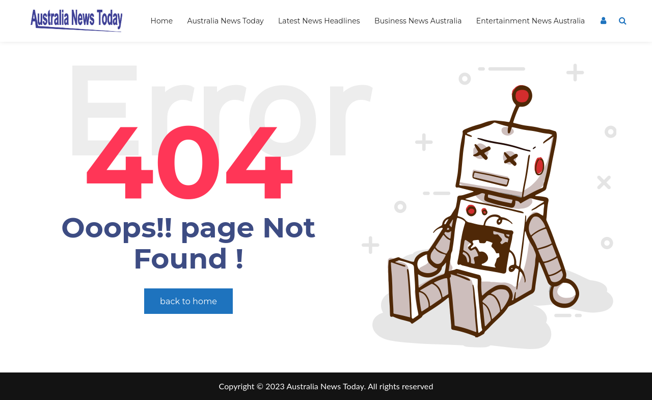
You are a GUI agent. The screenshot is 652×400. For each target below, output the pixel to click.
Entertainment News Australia (530, 20)
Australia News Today (225, 20)
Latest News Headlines (319, 20)
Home (161, 20)
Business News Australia (417, 20)
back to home (188, 301)
